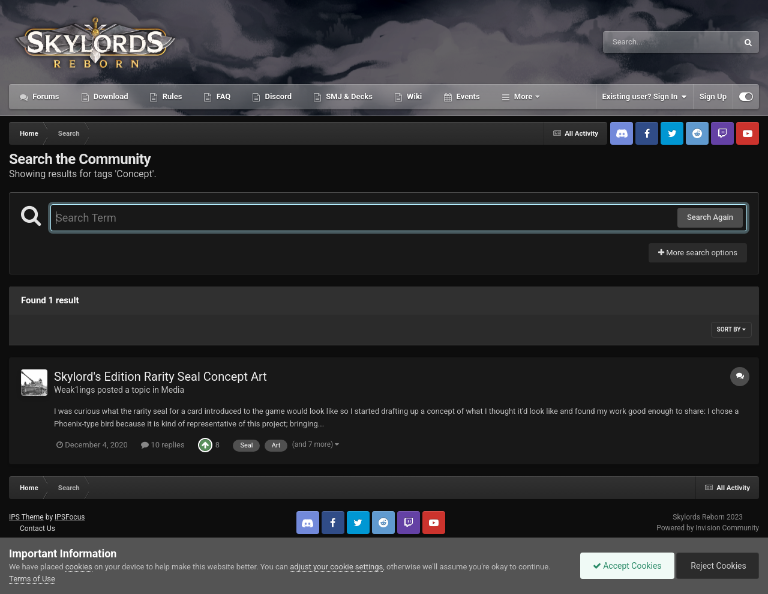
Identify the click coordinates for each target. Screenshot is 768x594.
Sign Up (713, 96)
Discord (277, 96)
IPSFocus (70, 517)
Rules (171, 96)
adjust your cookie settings (336, 566)
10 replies (162, 444)
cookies (78, 566)
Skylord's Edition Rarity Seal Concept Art (160, 376)
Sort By (731, 329)
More (523, 96)
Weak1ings (74, 390)
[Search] (640, 42)
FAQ (222, 96)
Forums (45, 96)
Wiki (413, 96)
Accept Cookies (627, 566)
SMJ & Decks (348, 96)
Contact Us (37, 528)
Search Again (710, 217)
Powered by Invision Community (707, 528)
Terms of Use (32, 578)
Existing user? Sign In (644, 96)
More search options (697, 252)
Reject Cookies (717, 566)
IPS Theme (26, 517)
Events (466, 96)
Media (173, 390)
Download (110, 96)
